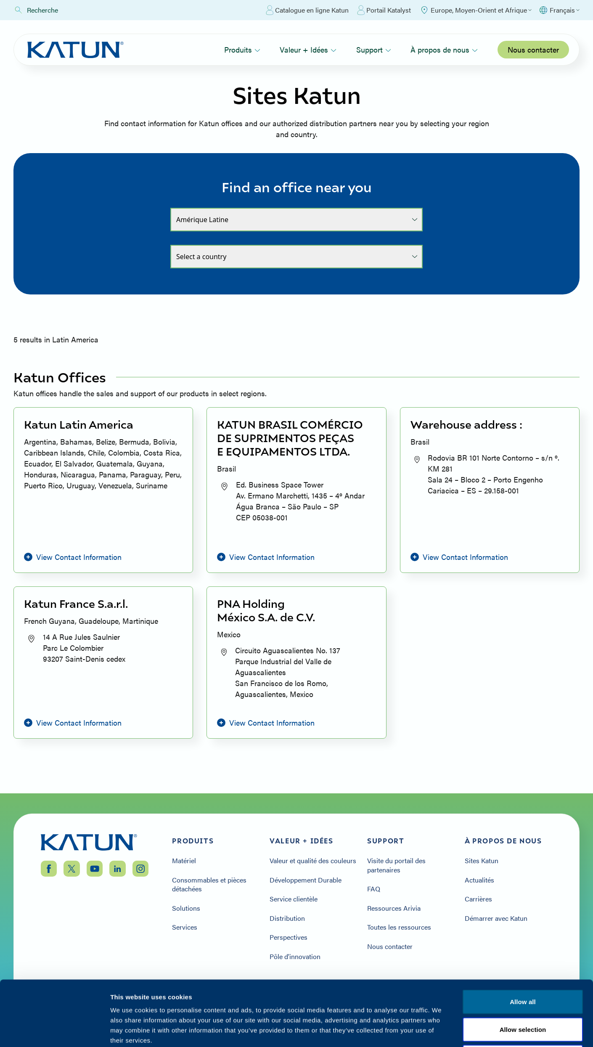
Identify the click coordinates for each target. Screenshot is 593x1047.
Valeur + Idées (308, 49)
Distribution (287, 918)
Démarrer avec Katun (496, 918)
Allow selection (523, 997)
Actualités (479, 880)
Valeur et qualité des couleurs (313, 860)
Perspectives (288, 937)
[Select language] (559, 10)
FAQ (373, 888)
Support (373, 49)
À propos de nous (444, 49)
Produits (242, 49)
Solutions (186, 908)
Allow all (523, 969)
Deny (522, 1024)
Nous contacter (533, 49)
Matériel (184, 860)
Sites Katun (481, 860)
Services (184, 927)
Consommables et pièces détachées (209, 884)
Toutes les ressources (399, 927)
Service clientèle (294, 899)
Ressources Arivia (394, 908)
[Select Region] (475, 10)
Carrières (478, 899)
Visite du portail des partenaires (396, 865)
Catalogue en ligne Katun (307, 10)
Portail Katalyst (384, 10)
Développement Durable (306, 880)
